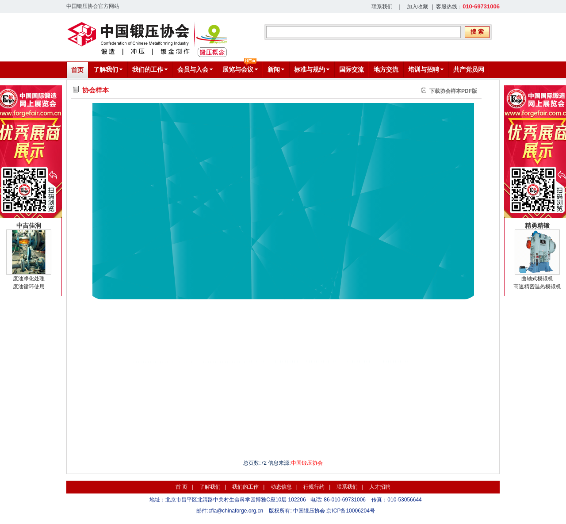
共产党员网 (468, 69)
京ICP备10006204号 (350, 511)
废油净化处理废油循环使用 (28, 256)
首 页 (181, 487)
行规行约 (314, 487)
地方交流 (386, 69)
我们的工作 (245, 487)
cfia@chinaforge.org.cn (236, 511)
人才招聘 (379, 487)
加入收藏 (417, 7)
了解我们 (210, 487)
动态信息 (281, 487)
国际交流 (351, 69)
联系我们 (382, 7)
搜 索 (477, 31)
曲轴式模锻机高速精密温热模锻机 (537, 256)
